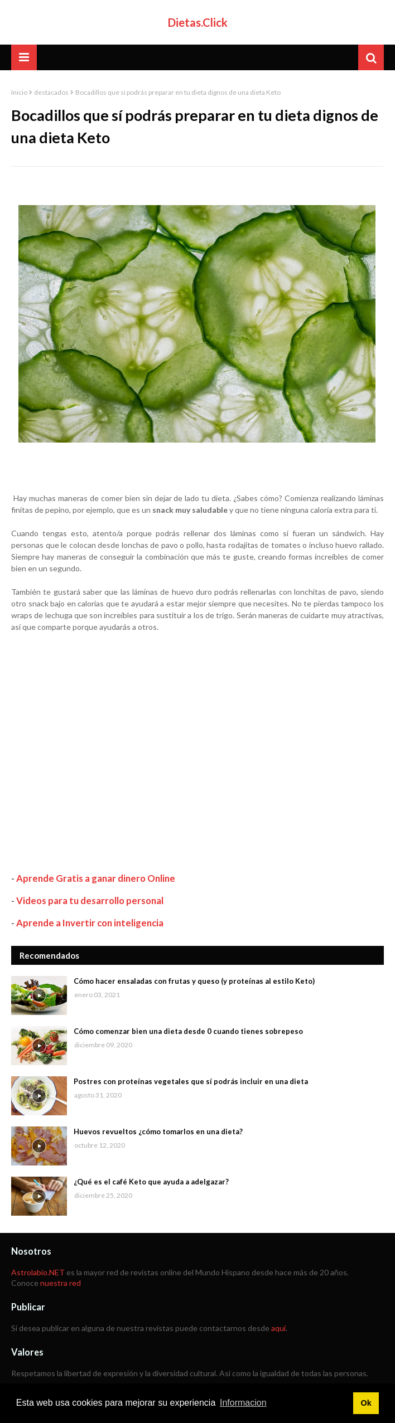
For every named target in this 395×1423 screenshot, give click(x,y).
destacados (51, 92)
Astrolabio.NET (38, 1272)
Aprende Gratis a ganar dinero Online (95, 878)
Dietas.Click (198, 22)
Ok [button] (365, 1402)
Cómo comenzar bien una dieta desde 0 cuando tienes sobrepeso (188, 1031)
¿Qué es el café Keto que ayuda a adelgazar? (151, 1181)
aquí (278, 1328)
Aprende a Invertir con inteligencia (89, 923)
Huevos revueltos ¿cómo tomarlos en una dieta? (158, 1131)
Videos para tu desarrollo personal (89, 900)
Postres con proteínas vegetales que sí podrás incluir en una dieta (191, 1081)
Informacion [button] (243, 1402)
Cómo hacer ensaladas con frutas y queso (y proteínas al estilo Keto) (194, 981)
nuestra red (60, 1283)
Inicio (19, 92)
